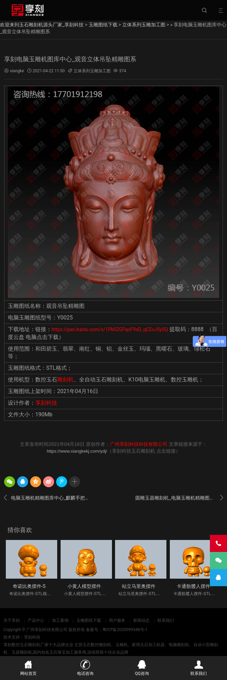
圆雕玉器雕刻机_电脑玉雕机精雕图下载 (179, 497)
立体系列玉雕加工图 (143, 24)
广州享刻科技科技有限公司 (138, 444)
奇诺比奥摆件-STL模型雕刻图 (44, 586)
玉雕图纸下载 (103, 24)
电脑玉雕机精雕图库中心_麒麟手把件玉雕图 (48, 497)
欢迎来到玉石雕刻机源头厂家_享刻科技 (42, 24)
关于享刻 (11, 620)
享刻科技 (46, 403)
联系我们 (165, 620)
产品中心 (36, 620)
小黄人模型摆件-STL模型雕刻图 (101, 586)
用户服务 (117, 620)
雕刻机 (65, 379)
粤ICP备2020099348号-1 (125, 629)
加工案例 (60, 620)
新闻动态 (141, 620)
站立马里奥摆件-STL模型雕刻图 (155, 586)
